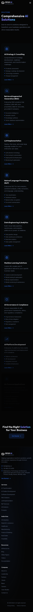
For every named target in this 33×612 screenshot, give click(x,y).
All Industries (5, 520)
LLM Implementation (7, 500)
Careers (3, 586)
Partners (3, 577)
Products (4, 510)
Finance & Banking (6, 532)
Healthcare (4, 526)
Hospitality (4, 538)
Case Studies (5, 589)
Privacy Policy (11, 605)
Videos (3, 558)
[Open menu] (30, 3)
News (3, 583)
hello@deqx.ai (6, 466)
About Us (4, 571)
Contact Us (4, 593)
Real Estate (4, 535)
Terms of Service (21, 605)
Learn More (9, 79)
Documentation (5, 561)
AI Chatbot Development (8, 491)
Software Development (8, 494)
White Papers (5, 555)
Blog (2, 551)
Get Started (16, 436)
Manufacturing (5, 529)
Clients (3, 580)
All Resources (5, 548)
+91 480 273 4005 (7, 468)
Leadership (4, 574)
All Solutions (4, 507)
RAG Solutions (5, 497)
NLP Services (5, 504)
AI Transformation (6, 488)
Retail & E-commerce (7, 523)
